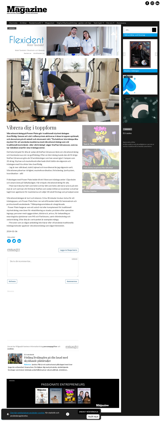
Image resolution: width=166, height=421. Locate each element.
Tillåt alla (93, 417)
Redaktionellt (36, 23)
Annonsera (121, 23)
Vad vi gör (99, 23)
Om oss (110, 23)
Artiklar (23, 23)
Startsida (13, 23)
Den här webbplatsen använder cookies (27, 412)
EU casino (127, 133)
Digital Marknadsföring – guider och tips (74, 23)
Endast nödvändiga (88, 412)
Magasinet (49, 23)
